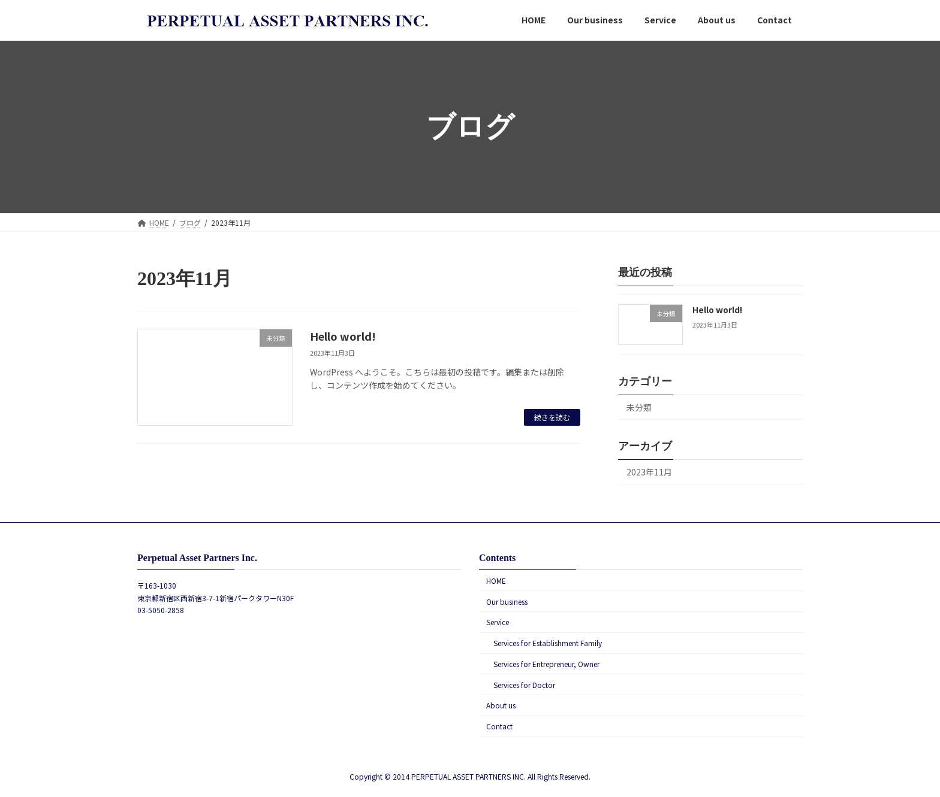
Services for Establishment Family (547, 643)
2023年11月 (649, 472)
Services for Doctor (524, 685)
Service (497, 622)
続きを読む (552, 417)
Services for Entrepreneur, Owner (546, 664)
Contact (499, 727)
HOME (496, 580)
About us (501, 706)
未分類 (639, 407)
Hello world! (343, 336)
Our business (507, 601)
